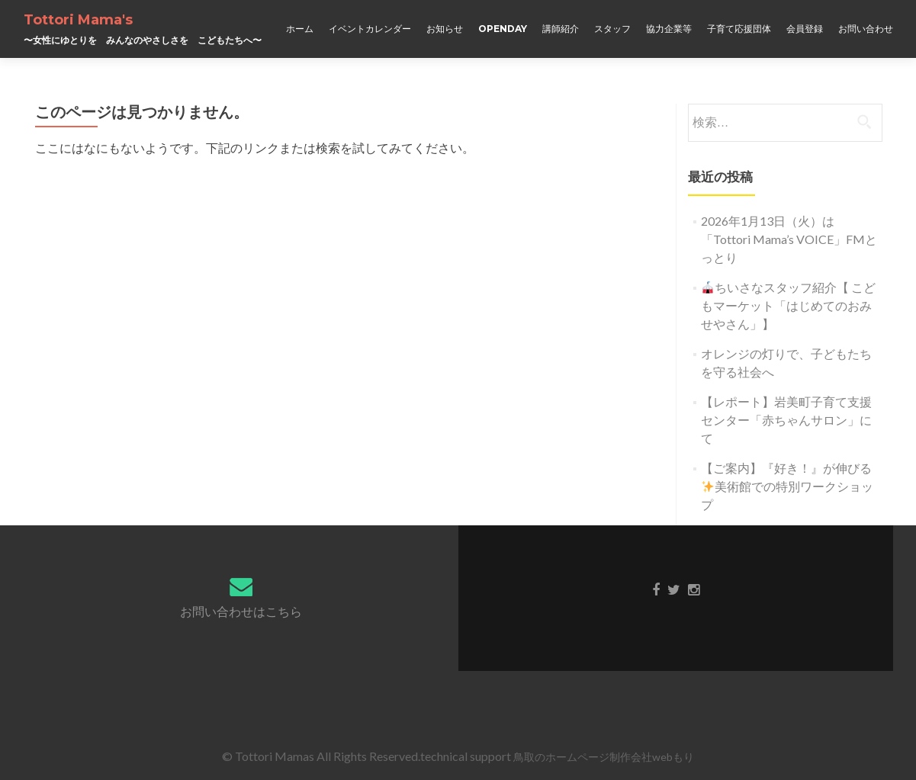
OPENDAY (502, 28)
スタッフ (612, 28)
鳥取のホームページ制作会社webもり (603, 756)
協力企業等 (669, 28)
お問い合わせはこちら (241, 611)
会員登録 (804, 28)
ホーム (299, 28)
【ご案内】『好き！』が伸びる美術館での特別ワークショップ (787, 486)
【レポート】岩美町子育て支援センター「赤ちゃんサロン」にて (786, 419)
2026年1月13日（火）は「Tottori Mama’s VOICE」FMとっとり (789, 239)
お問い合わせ (865, 28)
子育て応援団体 (739, 28)
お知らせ (444, 28)
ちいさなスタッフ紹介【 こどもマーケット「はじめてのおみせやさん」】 (788, 305)
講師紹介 (560, 28)
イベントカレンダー (370, 28)
